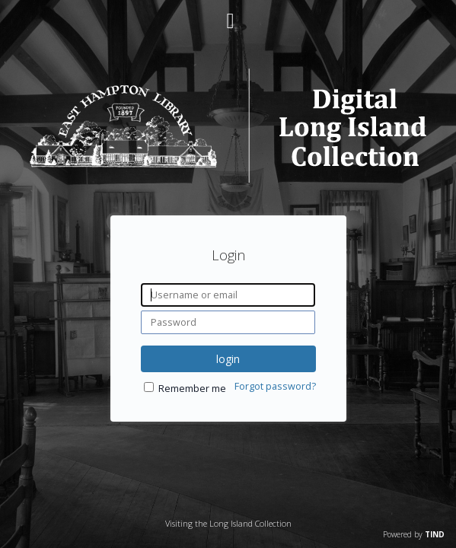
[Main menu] (228, 14)
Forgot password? (275, 386)
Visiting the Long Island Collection (228, 523)
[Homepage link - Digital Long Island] (228, 178)
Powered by (414, 534)
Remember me (192, 388)
